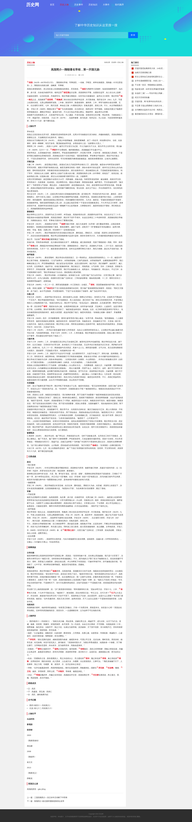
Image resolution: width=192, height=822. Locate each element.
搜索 (133, 35)
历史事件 (78, 4)
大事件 (106, 4)
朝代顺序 (119, 4)
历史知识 (93, 4)
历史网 (113, 62)
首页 (52, 4)
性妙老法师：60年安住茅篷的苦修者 (149, 89)
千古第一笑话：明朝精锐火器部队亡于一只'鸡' (153, 85)
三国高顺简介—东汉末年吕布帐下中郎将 (50, 797)
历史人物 (64, 4)
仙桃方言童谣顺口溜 (143, 72)
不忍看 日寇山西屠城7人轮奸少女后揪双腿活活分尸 (156, 106)
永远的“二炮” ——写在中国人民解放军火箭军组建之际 (157, 93)
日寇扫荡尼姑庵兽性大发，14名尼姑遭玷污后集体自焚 (157, 68)
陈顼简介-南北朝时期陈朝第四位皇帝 (49, 801)
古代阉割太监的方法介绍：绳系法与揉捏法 (152, 110)
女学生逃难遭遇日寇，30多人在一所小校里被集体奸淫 (157, 81)
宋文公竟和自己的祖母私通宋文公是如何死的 (153, 77)
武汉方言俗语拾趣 (142, 97)
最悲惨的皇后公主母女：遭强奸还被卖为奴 (152, 114)
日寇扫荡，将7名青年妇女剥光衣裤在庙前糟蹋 (154, 101)
